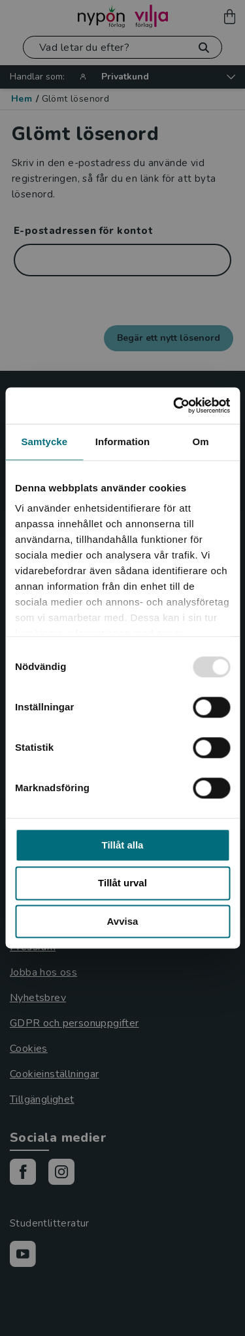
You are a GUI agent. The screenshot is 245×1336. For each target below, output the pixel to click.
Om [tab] (201, 441)
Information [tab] (122, 441)
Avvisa (123, 921)
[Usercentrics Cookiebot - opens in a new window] (174, 405)
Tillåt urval (122, 883)
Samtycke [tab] (44, 441)
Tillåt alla (123, 844)
